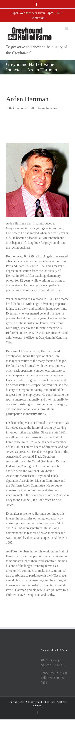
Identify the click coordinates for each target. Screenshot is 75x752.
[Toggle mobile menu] (67, 28)
